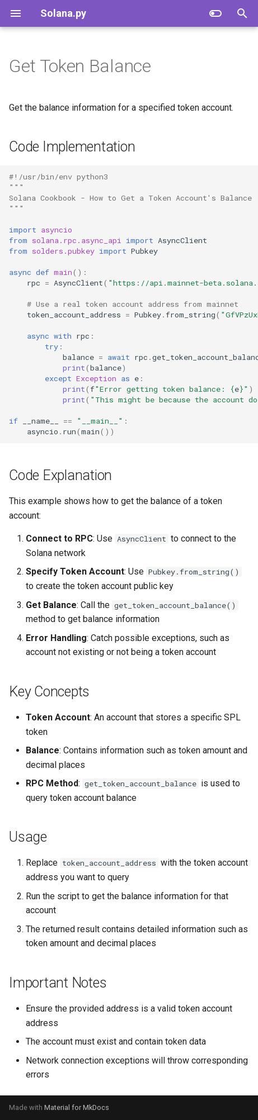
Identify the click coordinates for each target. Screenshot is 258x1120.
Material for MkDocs (76, 1107)
